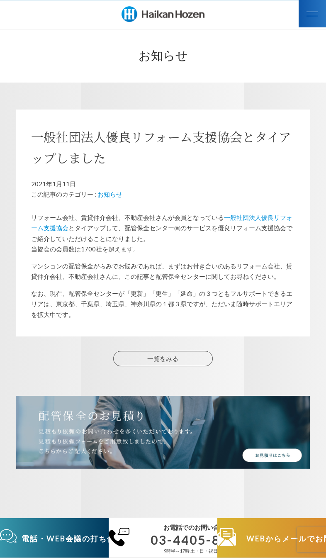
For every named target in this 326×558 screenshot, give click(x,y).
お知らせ (109, 194)
